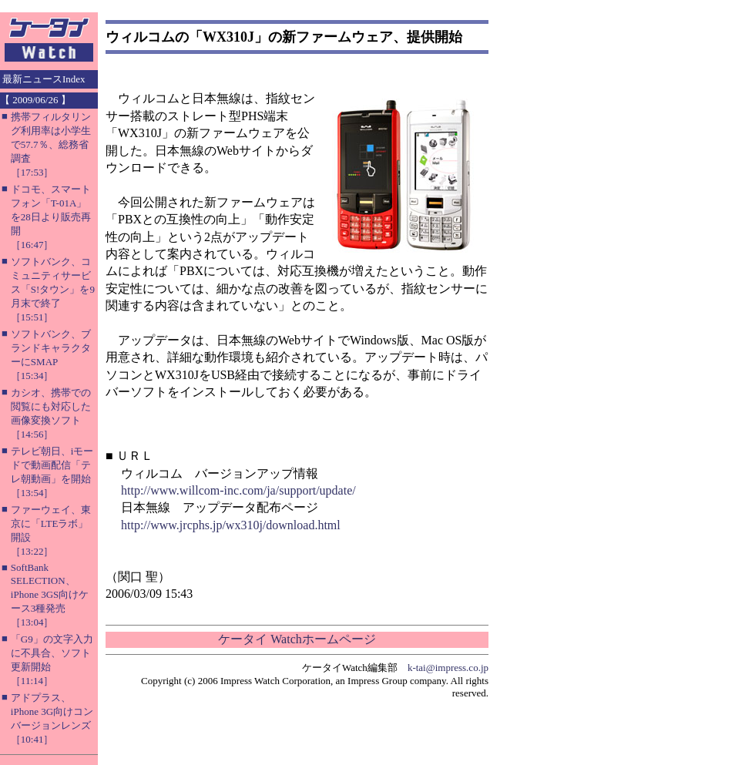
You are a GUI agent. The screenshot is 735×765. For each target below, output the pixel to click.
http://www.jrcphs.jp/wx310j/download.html (231, 525)
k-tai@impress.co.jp (448, 667)
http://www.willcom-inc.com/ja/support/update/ (238, 490)
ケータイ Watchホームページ (296, 639)
